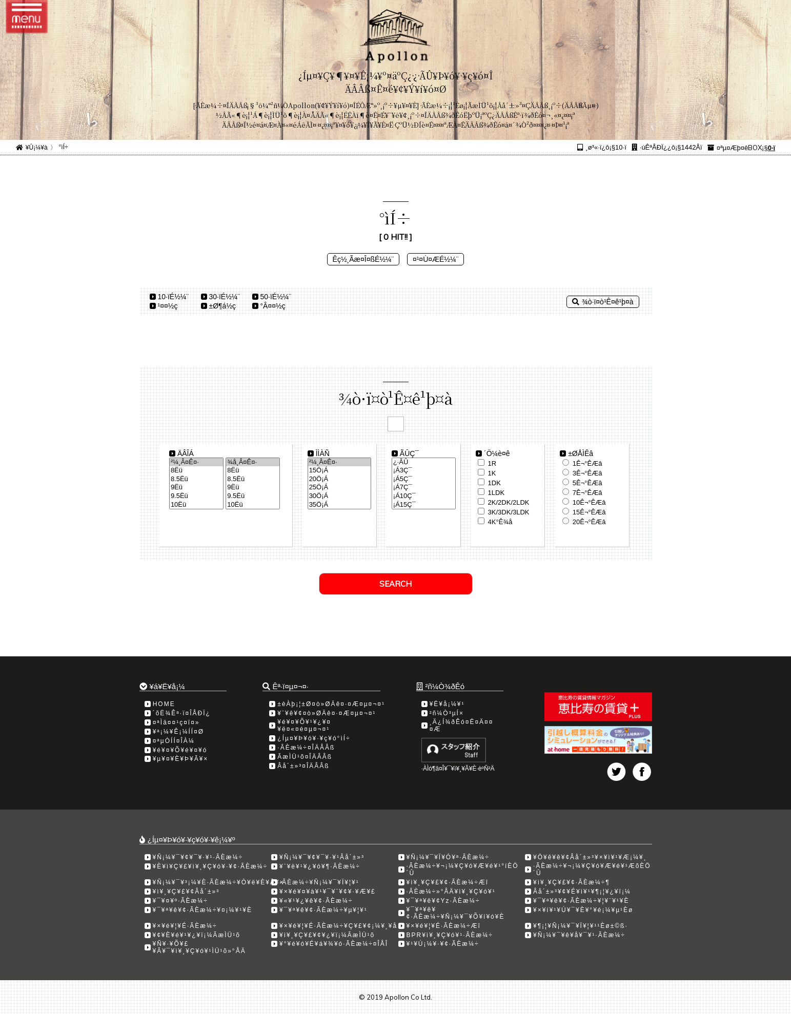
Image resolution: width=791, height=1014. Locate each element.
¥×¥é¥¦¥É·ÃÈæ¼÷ (185, 925)
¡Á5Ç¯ (423, 479)
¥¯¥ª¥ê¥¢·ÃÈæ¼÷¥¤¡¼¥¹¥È (202, 910)
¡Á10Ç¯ (423, 496)
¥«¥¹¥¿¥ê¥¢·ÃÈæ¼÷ (316, 900)
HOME (164, 704)
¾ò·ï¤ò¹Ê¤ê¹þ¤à (602, 302)
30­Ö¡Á (339, 496)
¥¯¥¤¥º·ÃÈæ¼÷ (180, 900)
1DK (494, 483)
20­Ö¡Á (339, 479)
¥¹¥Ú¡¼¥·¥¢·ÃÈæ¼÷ (443, 943)
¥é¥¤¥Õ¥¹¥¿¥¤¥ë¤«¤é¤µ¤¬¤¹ (304, 725)
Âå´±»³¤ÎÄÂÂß (303, 766)
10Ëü (196, 505)
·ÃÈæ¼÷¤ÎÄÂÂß (306, 747)
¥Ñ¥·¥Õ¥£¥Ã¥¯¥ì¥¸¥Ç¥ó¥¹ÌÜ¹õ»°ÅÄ (199, 947)
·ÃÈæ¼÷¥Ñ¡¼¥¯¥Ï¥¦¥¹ (319, 882)
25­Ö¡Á (339, 487)
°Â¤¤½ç (273, 306)
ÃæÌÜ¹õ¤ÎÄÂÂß (304, 756)
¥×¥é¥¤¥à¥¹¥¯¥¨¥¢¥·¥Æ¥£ (327, 891)
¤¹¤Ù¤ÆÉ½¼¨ (435, 259)
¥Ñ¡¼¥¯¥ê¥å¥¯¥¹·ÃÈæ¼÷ (579, 935)
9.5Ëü (196, 496)
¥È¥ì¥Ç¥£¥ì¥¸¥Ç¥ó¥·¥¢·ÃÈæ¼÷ (210, 866)
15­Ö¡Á (339, 470)
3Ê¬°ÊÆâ (587, 473)
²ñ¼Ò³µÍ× (447, 713)
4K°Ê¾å (500, 522)
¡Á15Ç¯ (423, 505)
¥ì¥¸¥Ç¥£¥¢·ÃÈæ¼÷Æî (448, 882)
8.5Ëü (196, 479)
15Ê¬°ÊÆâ (589, 512)
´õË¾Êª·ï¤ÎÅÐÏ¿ (182, 713)
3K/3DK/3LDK (509, 512)
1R (492, 463)
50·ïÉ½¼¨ (276, 297)
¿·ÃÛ (423, 462)
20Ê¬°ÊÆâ (589, 522)
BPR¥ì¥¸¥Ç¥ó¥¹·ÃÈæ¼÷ (450, 935)
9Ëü (196, 487)
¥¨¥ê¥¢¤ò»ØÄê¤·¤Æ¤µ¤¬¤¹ (326, 713)
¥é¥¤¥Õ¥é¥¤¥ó (180, 750)
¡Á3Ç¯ (423, 470)
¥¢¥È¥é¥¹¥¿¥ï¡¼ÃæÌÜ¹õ (196, 935)
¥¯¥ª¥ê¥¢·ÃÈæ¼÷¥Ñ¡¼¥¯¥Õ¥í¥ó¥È (456, 913)
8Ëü (196, 470)
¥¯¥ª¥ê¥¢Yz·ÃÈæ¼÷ (443, 900)
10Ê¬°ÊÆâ (589, 502)
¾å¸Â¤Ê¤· (252, 462)
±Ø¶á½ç (222, 306)
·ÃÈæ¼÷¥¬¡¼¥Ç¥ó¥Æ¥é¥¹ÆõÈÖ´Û (592, 869)
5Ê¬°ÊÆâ (587, 483)
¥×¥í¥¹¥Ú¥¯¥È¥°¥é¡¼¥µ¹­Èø (583, 910)
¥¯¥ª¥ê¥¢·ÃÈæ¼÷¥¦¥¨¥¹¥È (581, 900)
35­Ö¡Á (339, 505)
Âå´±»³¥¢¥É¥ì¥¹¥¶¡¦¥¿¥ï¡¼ (582, 891)
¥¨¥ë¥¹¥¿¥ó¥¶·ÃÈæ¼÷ (319, 866)
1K (492, 473)
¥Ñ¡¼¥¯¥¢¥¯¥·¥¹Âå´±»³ (321, 857)
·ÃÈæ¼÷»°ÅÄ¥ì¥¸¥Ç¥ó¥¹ (451, 891)
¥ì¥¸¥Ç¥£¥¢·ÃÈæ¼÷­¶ (571, 882)
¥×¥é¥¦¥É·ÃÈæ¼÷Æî (444, 925)
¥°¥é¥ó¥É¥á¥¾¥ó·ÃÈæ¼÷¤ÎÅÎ (333, 943)
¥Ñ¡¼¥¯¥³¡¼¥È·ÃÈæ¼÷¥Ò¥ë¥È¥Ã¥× (219, 882)
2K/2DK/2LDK (509, 502)
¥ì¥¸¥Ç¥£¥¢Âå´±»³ (186, 891)
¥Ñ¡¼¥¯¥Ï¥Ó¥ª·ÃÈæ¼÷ (448, 857)
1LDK (496, 492)
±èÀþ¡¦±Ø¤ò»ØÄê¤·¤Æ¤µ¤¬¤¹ (331, 704)
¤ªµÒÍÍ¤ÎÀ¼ (174, 740)
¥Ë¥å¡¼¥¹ (447, 704)
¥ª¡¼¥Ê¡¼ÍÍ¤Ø (178, 731)
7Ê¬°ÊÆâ (587, 492)
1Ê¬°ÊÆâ (587, 463)
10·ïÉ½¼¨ (173, 297)
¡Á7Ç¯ (423, 487)
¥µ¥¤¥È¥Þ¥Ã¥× (181, 758)
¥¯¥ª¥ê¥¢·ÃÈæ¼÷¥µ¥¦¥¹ (323, 910)
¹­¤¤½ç (168, 306)
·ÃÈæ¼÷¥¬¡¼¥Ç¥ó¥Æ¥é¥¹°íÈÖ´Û (463, 869)
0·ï (771, 148)
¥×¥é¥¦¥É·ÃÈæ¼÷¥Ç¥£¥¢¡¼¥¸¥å (338, 925)
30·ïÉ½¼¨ (224, 297)
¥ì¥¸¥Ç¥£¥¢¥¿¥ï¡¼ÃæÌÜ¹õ (327, 935)
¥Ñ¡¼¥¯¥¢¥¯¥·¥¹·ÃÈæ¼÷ (198, 857)
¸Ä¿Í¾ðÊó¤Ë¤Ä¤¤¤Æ (462, 725)
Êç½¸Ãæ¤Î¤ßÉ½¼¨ (363, 259)
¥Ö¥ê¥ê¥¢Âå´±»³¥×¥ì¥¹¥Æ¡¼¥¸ (590, 857)
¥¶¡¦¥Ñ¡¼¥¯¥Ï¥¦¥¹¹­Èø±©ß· (580, 925)
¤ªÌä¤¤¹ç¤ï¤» (176, 722)
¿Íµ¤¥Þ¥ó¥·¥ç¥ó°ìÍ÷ (313, 738)
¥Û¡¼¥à (37, 147)
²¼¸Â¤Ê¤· (196, 462)
